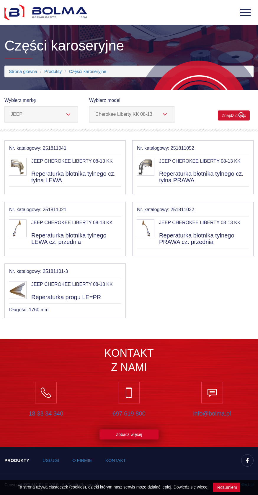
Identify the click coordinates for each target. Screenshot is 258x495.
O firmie (82, 460)
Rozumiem (226, 487)
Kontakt (115, 460)
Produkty (53, 71)
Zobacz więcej (129, 434)
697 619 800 (128, 413)
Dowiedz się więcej (191, 487)
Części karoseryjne (87, 71)
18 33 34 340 (46, 413)
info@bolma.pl (212, 413)
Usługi (51, 460)
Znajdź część (234, 115)
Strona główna (23, 71)
